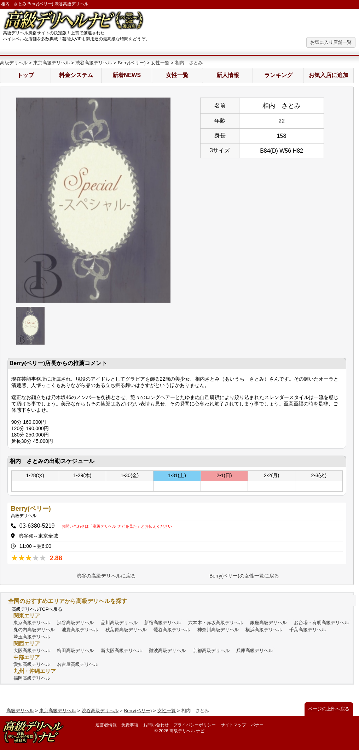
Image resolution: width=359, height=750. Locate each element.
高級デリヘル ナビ (186, 730)
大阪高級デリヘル (31, 650)
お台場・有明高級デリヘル (321, 622)
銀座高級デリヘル (268, 622)
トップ (25, 75)
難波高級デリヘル (167, 650)
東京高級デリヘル (51, 62)
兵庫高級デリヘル (254, 650)
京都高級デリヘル (211, 650)
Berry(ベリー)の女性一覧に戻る (244, 576)
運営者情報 (106, 724)
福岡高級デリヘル (31, 678)
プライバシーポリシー (194, 724)
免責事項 (129, 724)
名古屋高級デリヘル (77, 664)
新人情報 (227, 75)
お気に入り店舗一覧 (331, 42)
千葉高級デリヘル (307, 629)
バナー (257, 724)
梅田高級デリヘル (75, 650)
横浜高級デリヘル (263, 629)
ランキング (278, 75)
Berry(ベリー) (132, 62)
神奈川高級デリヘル (218, 629)
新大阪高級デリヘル (121, 650)
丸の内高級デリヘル (34, 629)
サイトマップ (233, 724)
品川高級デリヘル (119, 622)
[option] (93, 200)
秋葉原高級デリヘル (126, 629)
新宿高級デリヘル (162, 622)
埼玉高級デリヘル (31, 636)
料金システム (76, 75)
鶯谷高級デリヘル (172, 629)
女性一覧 (160, 62)
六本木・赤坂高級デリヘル (215, 622)
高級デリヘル (14, 62)
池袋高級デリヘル (80, 629)
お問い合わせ (156, 724)
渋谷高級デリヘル (93, 62)
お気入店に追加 (328, 75)
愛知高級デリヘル (31, 664)
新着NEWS (126, 75)
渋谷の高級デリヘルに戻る (106, 576)
